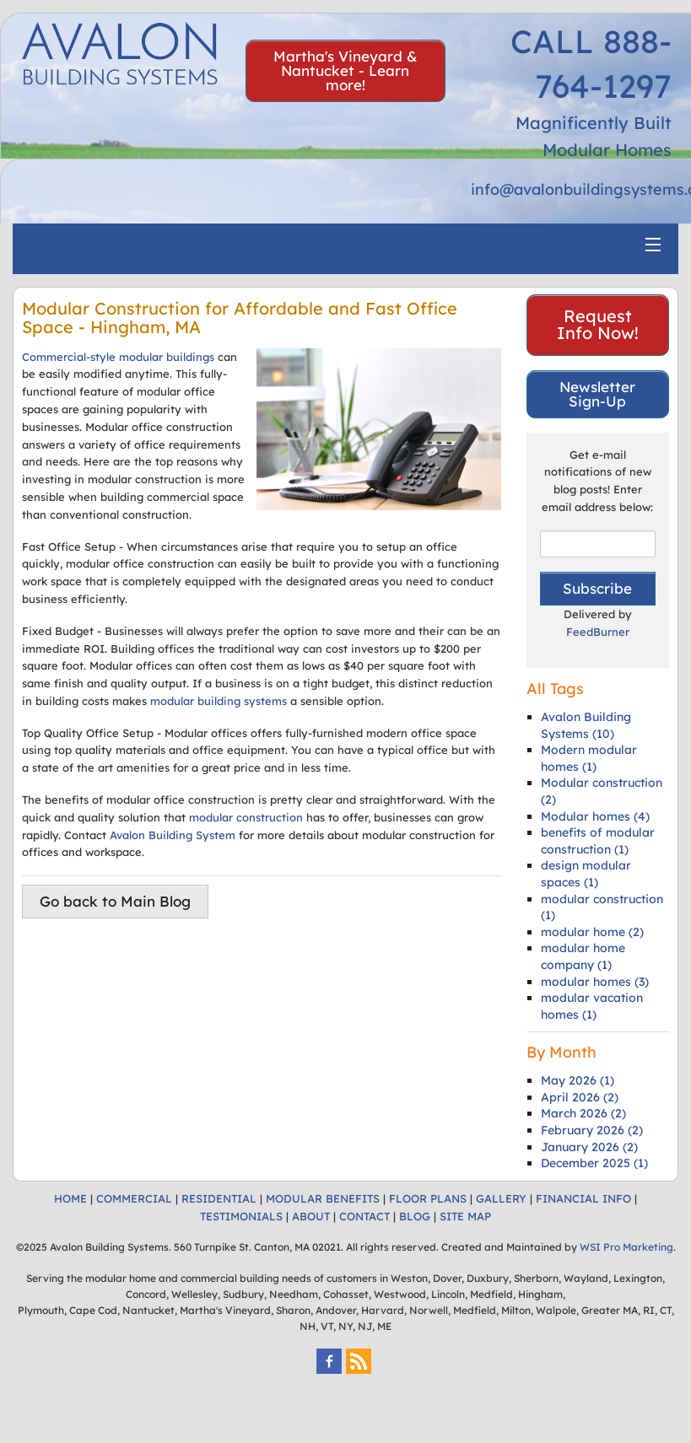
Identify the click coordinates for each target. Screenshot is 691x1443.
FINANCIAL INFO (583, 1198)
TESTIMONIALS (241, 1216)
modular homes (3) (595, 981)
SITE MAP (465, 1216)
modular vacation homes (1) (592, 1006)
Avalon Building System (172, 835)
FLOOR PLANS (428, 1198)
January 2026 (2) (589, 1147)
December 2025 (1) (594, 1163)
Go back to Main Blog (115, 901)
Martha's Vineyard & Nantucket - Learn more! (345, 70)
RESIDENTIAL (218, 1198)
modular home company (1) (583, 956)
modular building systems (218, 701)
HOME (70, 1198)
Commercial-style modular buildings (118, 356)
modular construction (246, 817)
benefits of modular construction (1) (598, 841)
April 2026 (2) (579, 1097)
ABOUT (311, 1216)
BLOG (414, 1216)
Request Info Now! (598, 324)
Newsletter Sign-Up (597, 394)
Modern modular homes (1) (589, 758)
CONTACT (364, 1216)
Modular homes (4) (595, 816)
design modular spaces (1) (586, 874)
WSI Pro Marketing (626, 1247)
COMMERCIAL (134, 1198)
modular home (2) (592, 932)
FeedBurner (597, 631)
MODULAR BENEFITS (323, 1198)
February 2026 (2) (592, 1130)
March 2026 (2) (583, 1113)
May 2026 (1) (577, 1080)
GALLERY (501, 1198)
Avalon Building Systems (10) (586, 725)
